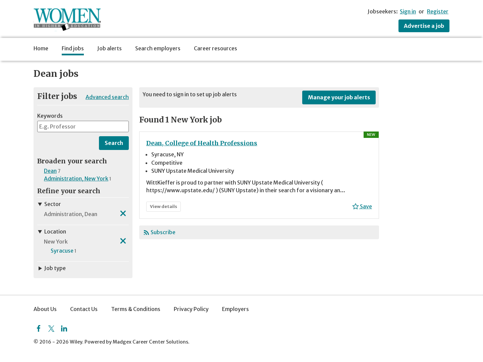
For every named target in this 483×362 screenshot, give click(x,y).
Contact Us (84, 309)
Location (51, 231)
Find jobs (73, 48)
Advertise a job (424, 25)
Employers (235, 309)
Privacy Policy (191, 309)
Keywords (50, 115)
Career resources (215, 48)
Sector (49, 204)
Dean (50, 170)
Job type (51, 268)
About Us (45, 309)
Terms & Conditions (135, 309)
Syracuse (62, 250)
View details (165, 207)
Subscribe (163, 232)
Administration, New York (76, 178)
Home (41, 48)
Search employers (157, 48)
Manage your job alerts (339, 97)
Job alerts (109, 48)
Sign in (408, 11)
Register (437, 11)
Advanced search (107, 97)
